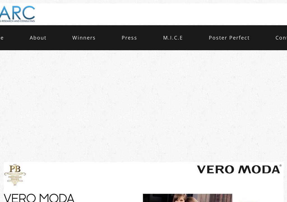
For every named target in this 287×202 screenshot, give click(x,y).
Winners (84, 37)
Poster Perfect (229, 37)
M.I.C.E (173, 37)
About (38, 37)
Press (129, 37)
